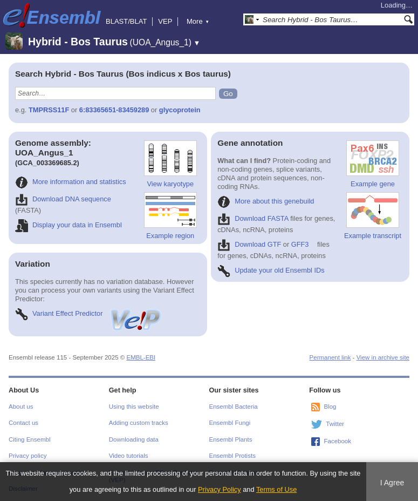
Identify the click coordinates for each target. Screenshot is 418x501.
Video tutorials (128, 455)
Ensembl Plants (230, 439)
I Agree (392, 482)
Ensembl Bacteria (233, 406)
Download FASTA (252, 218)
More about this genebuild (265, 201)
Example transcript (372, 216)
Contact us (23, 422)
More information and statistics (70, 182)
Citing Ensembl (29, 439)
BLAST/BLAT (126, 21)
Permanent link (330, 357)
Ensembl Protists (232, 455)
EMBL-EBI (140, 357)
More (198, 21)
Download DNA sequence (63, 199)
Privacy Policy (219, 489)
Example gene (372, 164)
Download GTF (249, 244)
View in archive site (383, 357)
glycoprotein (180, 110)
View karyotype (170, 164)
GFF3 (300, 244)
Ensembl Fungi (230, 422)
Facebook (337, 441)
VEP (165, 21)
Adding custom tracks (138, 422)
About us (21, 406)
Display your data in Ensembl (68, 225)
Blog (330, 406)
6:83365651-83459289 (114, 110)
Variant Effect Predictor (89, 313)
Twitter (335, 424)
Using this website (134, 406)
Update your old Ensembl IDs (270, 270)
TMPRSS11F (49, 110)
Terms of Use (276, 489)
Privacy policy (27, 455)
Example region (170, 216)
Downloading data (134, 439)
